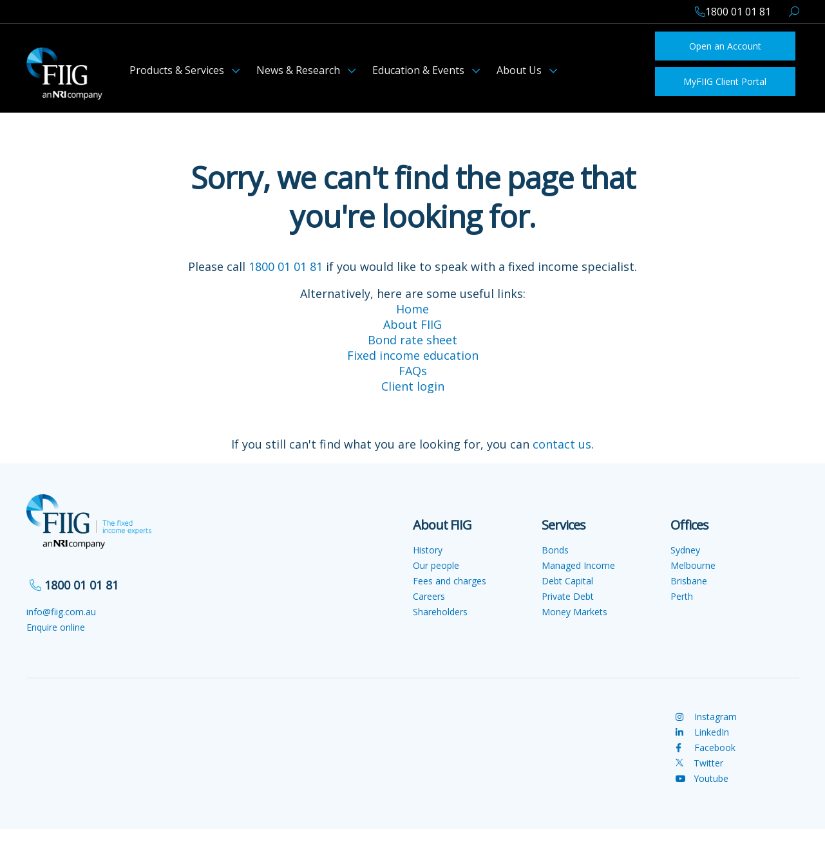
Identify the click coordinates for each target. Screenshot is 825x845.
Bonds (555, 550)
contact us (562, 444)
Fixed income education (413, 355)
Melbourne (693, 565)
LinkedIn (702, 732)
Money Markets (574, 612)
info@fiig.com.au (61, 612)
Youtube (702, 778)
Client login (412, 386)
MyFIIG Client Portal (724, 81)
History (427, 550)
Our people (436, 565)
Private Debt (568, 596)
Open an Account (725, 46)
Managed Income (578, 565)
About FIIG (412, 324)
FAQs (413, 370)
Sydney (685, 550)
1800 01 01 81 (286, 266)
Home (412, 309)
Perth (681, 596)
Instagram (706, 716)
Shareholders (440, 612)
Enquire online (55, 627)
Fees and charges (449, 581)
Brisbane (688, 581)
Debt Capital (567, 581)
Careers (429, 596)
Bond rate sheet (412, 340)
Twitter (699, 763)
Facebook (705, 747)
